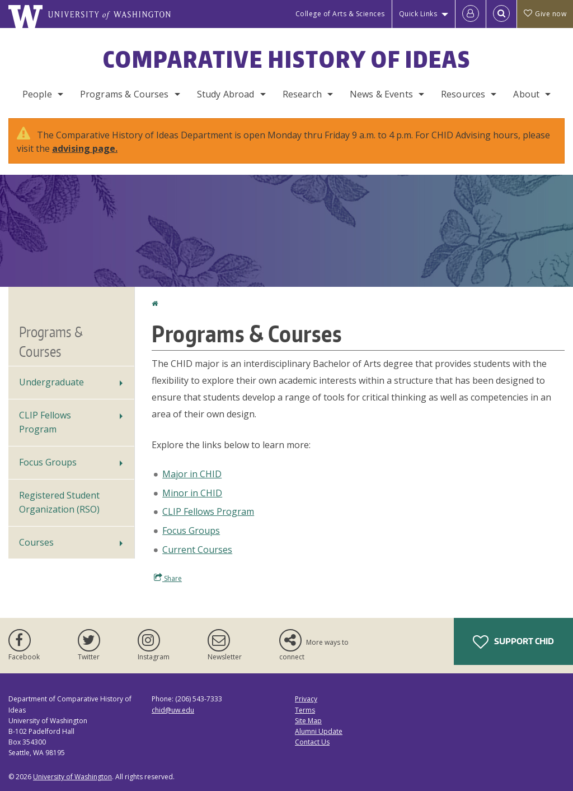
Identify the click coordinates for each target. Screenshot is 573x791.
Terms (305, 710)
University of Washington (72, 776)
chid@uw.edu (173, 710)
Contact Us (312, 742)
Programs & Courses (124, 94)
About (526, 94)
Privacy (306, 699)
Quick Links (418, 13)
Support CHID (513, 642)
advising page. (85, 148)
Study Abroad (226, 94)
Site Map (308, 720)
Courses (36, 542)
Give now (545, 13)
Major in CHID (192, 474)
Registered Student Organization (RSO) (59, 502)
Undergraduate (51, 382)
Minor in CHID (192, 493)
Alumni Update (318, 731)
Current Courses (197, 549)
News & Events (381, 94)
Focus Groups (191, 530)
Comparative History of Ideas (287, 59)
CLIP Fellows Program (208, 511)
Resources (463, 94)
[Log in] (470, 14)
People (37, 94)
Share (168, 578)
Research (302, 94)
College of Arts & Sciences (340, 13)
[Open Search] (501, 14)
